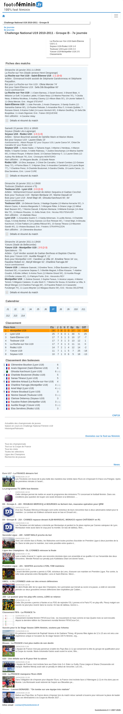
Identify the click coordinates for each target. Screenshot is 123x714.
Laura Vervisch (45, 110)
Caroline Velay (28, 116)
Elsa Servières (11, 171)
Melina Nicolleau (20, 98)
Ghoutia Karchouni (52, 198)
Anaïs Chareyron (52, 104)
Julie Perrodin (34, 104)
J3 (23, 309)
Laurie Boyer (78, 165)
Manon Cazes (11, 206)
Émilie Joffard (21, 273)
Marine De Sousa (57, 282)
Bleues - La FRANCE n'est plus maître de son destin (28, 643)
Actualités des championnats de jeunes (23, 423)
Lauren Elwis (35, 140)
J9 (68, 309)
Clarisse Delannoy (51, 153)
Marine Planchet (62, 95)
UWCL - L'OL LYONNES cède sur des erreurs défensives (30, 581)
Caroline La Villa (41, 259)
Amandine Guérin (27, 218)
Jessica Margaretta (29, 206)
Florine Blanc (22, 165)
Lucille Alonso (65, 218)
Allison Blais (55, 98)
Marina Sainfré (76, 151)
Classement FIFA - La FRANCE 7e (18, 612)
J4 (30, 309)
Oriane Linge (66, 206)
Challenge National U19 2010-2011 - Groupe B (26, 22)
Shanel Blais (71, 93)
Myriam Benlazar (40, 195)
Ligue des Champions (15, 454)
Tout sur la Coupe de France (18, 446)
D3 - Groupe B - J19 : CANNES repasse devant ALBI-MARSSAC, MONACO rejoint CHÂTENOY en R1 (51, 519)
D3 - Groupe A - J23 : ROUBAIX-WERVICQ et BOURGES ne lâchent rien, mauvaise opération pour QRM (52, 504)
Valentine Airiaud (19, 381)
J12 (8, 315)
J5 (38, 309)
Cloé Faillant (23, 224)
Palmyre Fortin (37, 276)
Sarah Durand (56, 93)
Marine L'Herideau (61, 148)
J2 (15, 309)
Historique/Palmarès (14, 428)
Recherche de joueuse (15, 457)
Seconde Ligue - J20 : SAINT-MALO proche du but (27, 535)
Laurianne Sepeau (28, 270)
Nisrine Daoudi (61, 195)
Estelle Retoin (48, 159)
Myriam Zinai (39, 165)
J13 (15, 315)
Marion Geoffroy (66, 110)
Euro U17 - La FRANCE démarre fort (20, 473)
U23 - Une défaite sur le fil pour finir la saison (24, 658)
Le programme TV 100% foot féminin (20, 488)
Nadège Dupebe (49, 203)
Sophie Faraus (49, 279)
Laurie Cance (60, 142)
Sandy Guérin (69, 104)
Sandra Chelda (57, 168)
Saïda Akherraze (48, 218)
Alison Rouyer (26, 142)
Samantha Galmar (13, 107)
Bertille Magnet (49, 270)
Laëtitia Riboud (40, 224)
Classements (56, 54)
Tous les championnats (15, 444)
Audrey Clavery (38, 98)
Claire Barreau (40, 93)
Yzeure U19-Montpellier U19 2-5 (65, 51)
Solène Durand (33, 279)
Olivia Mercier (46, 84)
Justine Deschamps (56, 151)
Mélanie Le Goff (12, 95)
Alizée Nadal (27, 148)
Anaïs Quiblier (73, 107)
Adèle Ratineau (37, 151)
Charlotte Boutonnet (38, 168)
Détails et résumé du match (24, 120)
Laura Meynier (29, 288)
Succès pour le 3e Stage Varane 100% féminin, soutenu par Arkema (35, 627)
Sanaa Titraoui (61, 224)
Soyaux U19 (11, 134)
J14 (23, 315)
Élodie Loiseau (15, 276)
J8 (60, 309)
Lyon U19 (27, 189)
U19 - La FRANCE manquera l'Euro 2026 (22, 674)
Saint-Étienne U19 (41, 75)
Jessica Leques (66, 279)
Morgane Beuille (30, 159)
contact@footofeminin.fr (27, 705)
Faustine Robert (13, 262)
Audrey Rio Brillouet (14, 156)
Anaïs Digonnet (25, 113)
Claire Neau (44, 95)
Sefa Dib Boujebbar (45, 87)
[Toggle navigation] (116, 16)
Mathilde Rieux (30, 215)
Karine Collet (28, 110)
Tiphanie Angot (43, 148)
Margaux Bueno (48, 288)
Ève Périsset (52, 221)
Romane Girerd (12, 110)
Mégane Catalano (22, 282)
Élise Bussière (62, 267)
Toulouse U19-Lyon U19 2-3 (63, 49)
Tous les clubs (11, 449)
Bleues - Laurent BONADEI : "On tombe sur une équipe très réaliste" (36, 689)
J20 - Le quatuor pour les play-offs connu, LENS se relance (31, 597)
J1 (8, 309)
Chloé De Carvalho (46, 162)
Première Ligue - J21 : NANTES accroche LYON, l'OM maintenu (33, 566)
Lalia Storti (38, 282)
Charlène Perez (18, 168)
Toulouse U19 (12, 189)
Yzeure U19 (11, 247)
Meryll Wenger (33, 262)
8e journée (9, 30)
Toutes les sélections (14, 451)
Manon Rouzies (23, 212)
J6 (45, 309)
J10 (76, 309)
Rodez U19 (26, 134)
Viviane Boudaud (27, 226)
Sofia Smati (40, 212)
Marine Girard (52, 273)
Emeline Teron (62, 259)
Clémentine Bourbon (32, 229)
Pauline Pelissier (37, 107)
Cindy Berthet (19, 221)
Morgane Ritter (50, 206)
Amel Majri (32, 198)
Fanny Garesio (35, 221)
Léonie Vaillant (75, 98)
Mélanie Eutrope (66, 209)
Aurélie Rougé (36, 256)
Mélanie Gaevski (29, 267)
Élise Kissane (65, 270)
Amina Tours (36, 273)
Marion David (33, 153)
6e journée (9, 27)
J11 (83, 309)
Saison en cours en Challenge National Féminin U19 (29, 426)
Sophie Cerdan (20, 151)
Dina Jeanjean (28, 162)
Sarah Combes (65, 162)
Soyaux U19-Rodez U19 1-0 (63, 46)
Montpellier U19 (27, 247)
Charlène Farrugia (55, 262)
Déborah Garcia (32, 203)
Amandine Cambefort (58, 165)
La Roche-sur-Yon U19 (17, 75)
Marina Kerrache (69, 203)
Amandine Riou (55, 107)
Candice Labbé (29, 95)
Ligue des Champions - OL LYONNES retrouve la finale (29, 550)
